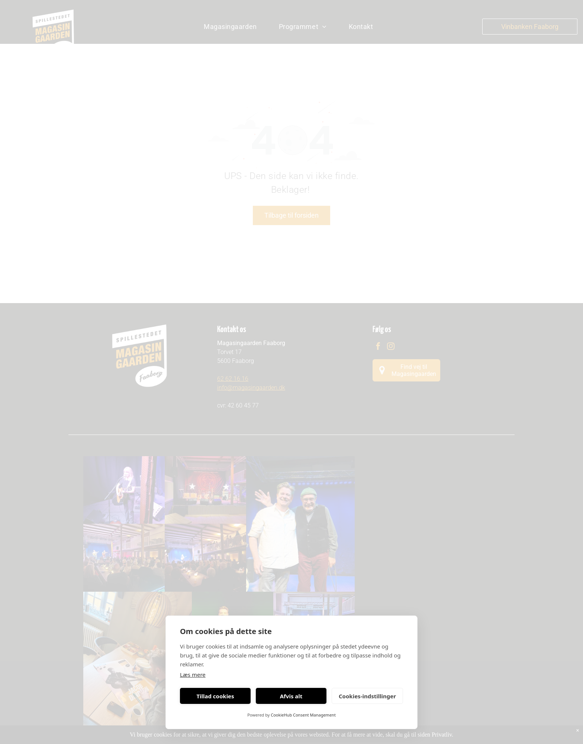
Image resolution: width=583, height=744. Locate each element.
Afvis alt (291, 696)
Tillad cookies (215, 696)
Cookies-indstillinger (367, 696)
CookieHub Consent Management (303, 715)
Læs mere (193, 674)
